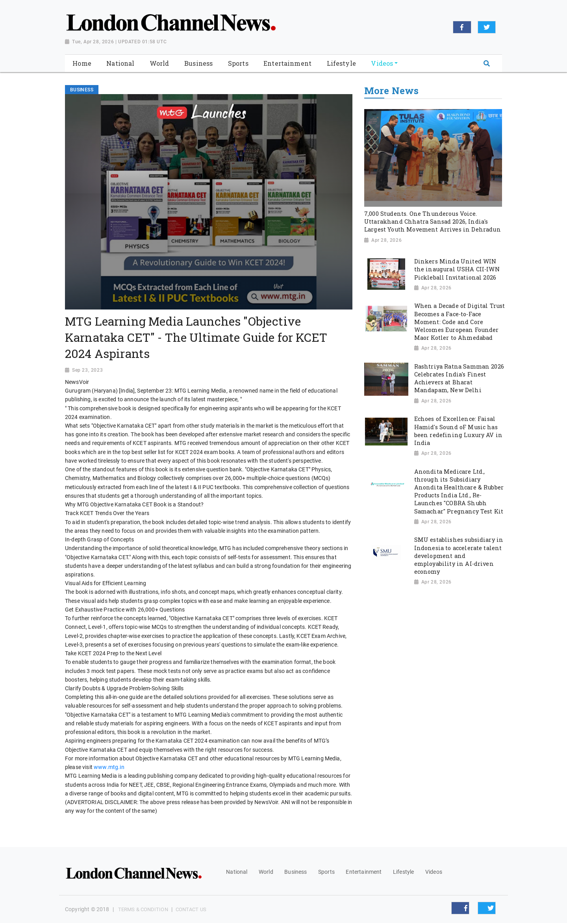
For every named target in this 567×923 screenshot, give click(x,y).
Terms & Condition (143, 909)
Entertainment (364, 872)
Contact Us (191, 909)
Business (295, 872)
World (266, 872)
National (236, 872)
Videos (433, 872)
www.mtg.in (109, 767)
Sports (326, 872)
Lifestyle (403, 872)
